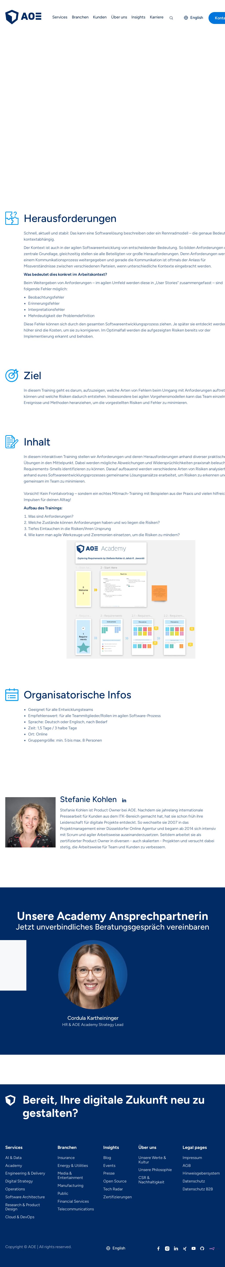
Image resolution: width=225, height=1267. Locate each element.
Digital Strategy (19, 1181)
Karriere (156, 17)
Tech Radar (113, 1189)
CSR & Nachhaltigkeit (151, 1180)
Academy (13, 1166)
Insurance (66, 1158)
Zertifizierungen (117, 1197)
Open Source (115, 1181)
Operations (15, 1189)
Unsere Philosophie (155, 1170)
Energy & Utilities (73, 1166)
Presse (109, 1173)
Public (63, 1193)
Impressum (192, 1158)
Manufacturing (70, 1186)
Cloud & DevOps (19, 1217)
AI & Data (13, 1158)
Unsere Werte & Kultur (152, 1160)
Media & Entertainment (70, 1175)
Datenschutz (194, 1181)
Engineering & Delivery (25, 1173)
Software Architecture (25, 1197)
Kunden (100, 17)
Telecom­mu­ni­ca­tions (76, 1209)
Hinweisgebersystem (201, 1173)
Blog (107, 1158)
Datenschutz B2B (198, 1189)
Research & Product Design (22, 1207)
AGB (187, 1166)
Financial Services (73, 1201)
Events (109, 1166)
